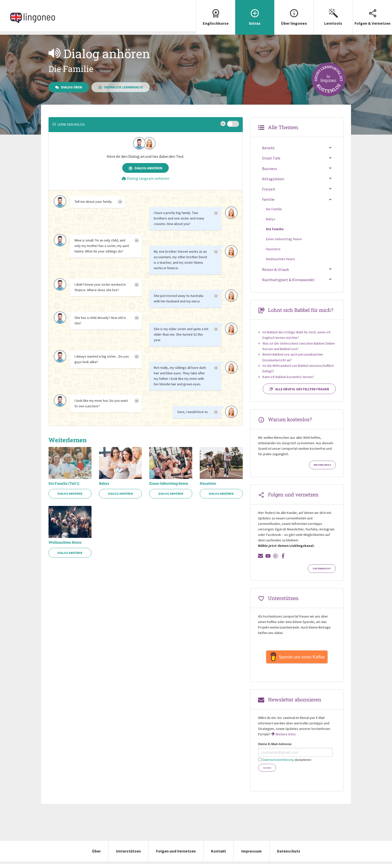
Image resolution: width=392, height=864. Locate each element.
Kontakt (218, 853)
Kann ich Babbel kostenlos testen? (288, 377)
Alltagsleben (273, 178)
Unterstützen (128, 853)
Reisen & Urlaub (275, 269)
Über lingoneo (294, 13)
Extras (254, 13)
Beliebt (268, 147)
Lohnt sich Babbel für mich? (300, 310)
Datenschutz (288, 853)
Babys (104, 483)
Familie (268, 199)
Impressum (251, 853)
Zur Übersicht (321, 568)
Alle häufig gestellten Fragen (299, 389)
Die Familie (274, 209)
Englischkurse (215, 13)
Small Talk (271, 158)
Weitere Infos (322, 464)
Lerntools (333, 13)
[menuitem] (215, 17)
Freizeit (268, 189)
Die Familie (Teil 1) (63, 483)
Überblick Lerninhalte (120, 87)
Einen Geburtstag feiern (168, 483)
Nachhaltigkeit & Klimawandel (288, 279)
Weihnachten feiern (65, 542)
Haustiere (208, 483)
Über (96, 853)
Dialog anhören (145, 168)
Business (269, 168)
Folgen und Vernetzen (176, 853)
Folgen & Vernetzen (372, 13)
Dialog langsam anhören (145, 178)
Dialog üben (68, 87)
